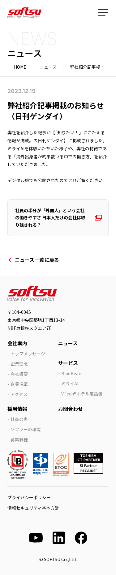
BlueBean (71, 373)
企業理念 (19, 364)
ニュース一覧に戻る (37, 259)
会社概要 (19, 374)
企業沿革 (19, 384)
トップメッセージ (28, 353)
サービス (68, 362)
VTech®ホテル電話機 (81, 394)
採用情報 (17, 408)
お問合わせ (70, 408)
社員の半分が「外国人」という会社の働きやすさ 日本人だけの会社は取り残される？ (50, 217)
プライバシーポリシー (29, 497)
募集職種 (19, 439)
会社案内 (17, 343)
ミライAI (69, 383)
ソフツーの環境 (26, 429)
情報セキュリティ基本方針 (33, 508)
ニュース (48, 67)
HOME (20, 67)
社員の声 (19, 419)
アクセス (19, 394)
